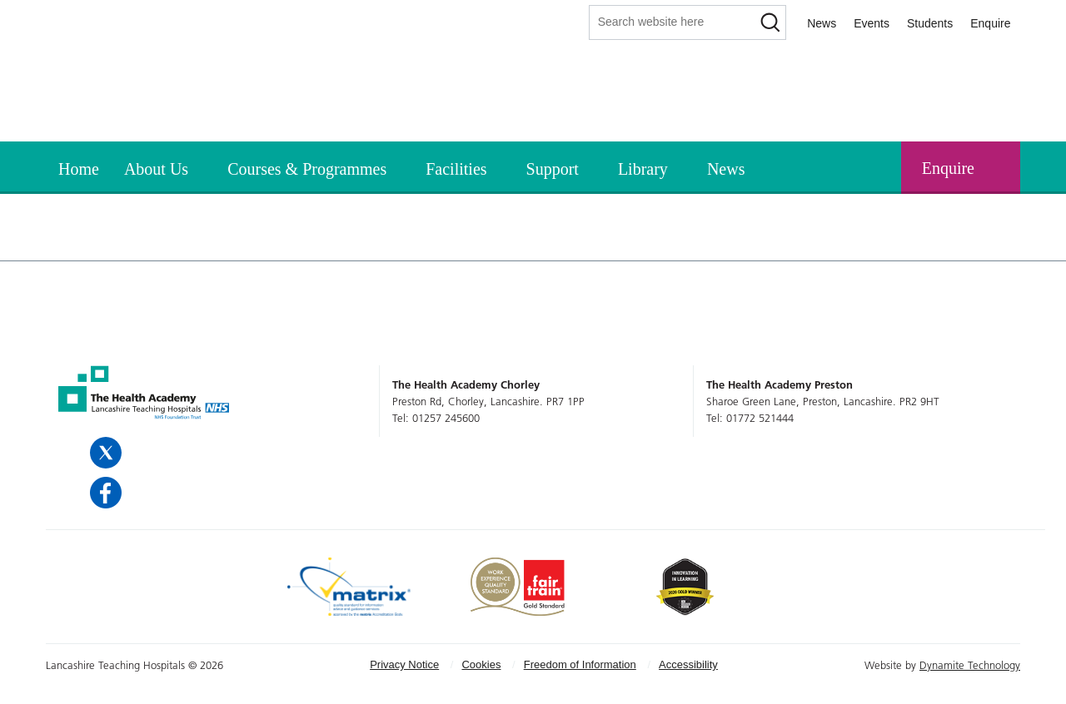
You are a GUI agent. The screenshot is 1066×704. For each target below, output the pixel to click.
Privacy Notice (404, 664)
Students (930, 23)
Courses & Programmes (306, 169)
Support (552, 169)
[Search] (770, 22)
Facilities (456, 169)
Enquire (990, 23)
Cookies (481, 664)
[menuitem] (79, 166)
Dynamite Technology (969, 665)
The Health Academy (120, 90)
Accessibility (688, 664)
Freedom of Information (580, 664)
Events (871, 23)
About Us (156, 169)
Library (643, 169)
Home (78, 169)
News (821, 23)
